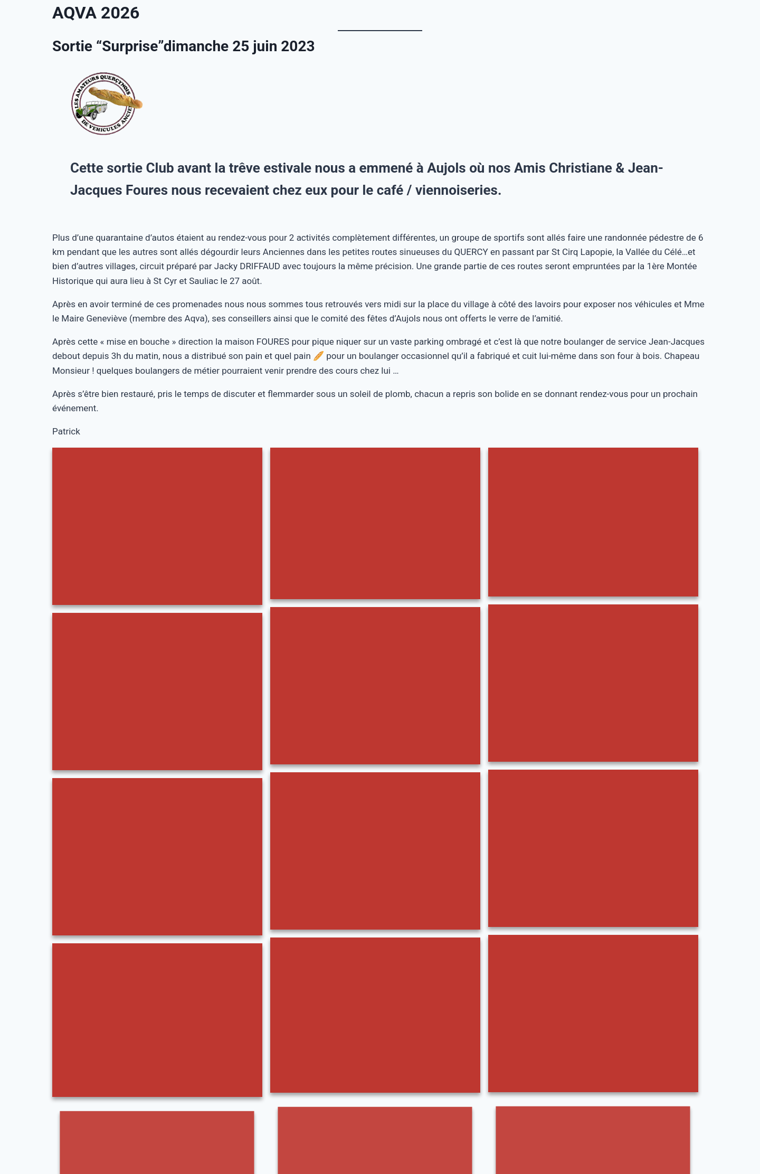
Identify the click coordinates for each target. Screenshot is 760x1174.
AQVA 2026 (95, 13)
